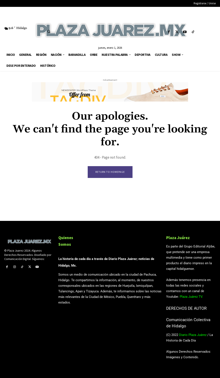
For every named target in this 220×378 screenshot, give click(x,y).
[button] (48, 31)
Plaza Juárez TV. (191, 297)
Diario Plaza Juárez (192, 335)
